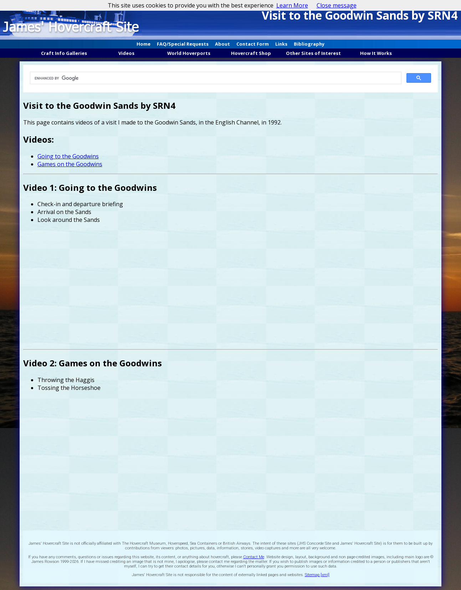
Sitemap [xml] (317, 575)
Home (143, 44)
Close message (337, 5)
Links (281, 44)
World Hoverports (188, 53)
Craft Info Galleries (64, 53)
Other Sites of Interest (313, 53)
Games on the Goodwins (69, 164)
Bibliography (309, 44)
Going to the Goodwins (68, 156)
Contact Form (252, 44)
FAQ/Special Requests (183, 44)
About (222, 44)
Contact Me (253, 557)
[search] (215, 78)
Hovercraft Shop (251, 53)
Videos (126, 53)
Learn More (292, 5)
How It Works (376, 53)
